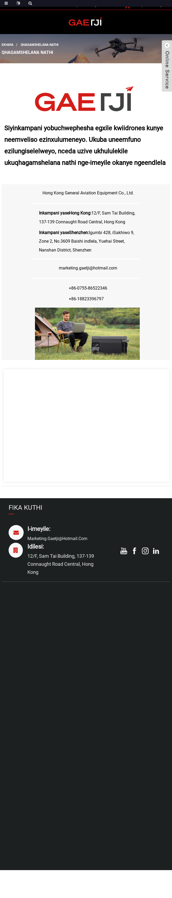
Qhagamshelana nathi (40, 44)
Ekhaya (7, 44)
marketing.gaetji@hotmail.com (57, 538)
